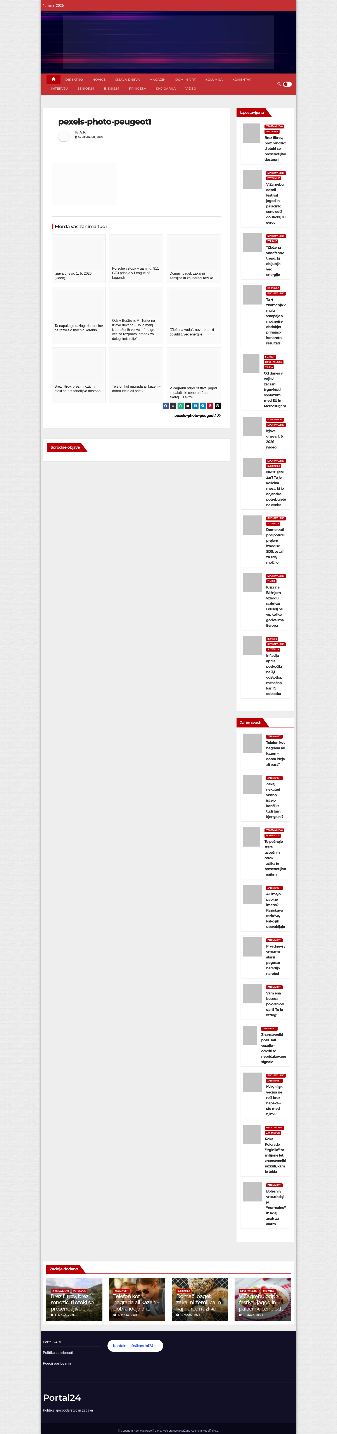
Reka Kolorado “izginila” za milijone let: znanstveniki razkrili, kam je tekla (275, 1155)
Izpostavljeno (274, 126)
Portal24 (62, 1397)
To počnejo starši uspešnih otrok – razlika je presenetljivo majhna (275, 858)
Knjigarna (166, 89)
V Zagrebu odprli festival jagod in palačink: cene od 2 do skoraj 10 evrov (262, 1305)
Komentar (242, 80)
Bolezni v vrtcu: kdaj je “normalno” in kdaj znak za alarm (276, 1207)
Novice (99, 80)
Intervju (59, 89)
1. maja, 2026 (65, 1314)
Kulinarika (274, 466)
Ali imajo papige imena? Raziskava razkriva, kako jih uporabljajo (275, 910)
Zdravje (272, 241)
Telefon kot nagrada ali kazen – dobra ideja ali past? (275, 754)
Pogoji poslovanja (57, 1363)
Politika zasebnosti (58, 1353)
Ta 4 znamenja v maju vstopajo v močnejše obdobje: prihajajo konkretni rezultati (276, 321)
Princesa (137, 89)
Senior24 (86, 89)
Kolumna (214, 80)
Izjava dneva (127, 80)
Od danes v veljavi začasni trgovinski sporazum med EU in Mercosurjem (275, 389)
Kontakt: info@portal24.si (135, 1345)
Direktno (74, 80)
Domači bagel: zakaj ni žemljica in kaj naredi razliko (198, 1302)
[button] (279, 84)
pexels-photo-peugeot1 (198, 415)
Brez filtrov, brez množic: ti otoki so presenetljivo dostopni (275, 149)
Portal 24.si (52, 1342)
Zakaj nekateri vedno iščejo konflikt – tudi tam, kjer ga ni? (274, 800)
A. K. (82, 132)
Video (190, 89)
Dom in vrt (185, 80)
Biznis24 (111, 89)
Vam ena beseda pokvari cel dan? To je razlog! (275, 1004)
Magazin (158, 80)
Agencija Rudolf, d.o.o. (204, 1430)
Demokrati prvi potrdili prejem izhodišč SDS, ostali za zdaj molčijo (275, 546)
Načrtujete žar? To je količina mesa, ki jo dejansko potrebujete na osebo (276, 488)
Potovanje (272, 131)
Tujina (269, 367)
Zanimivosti (274, 736)
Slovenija (273, 523)
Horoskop (273, 288)
